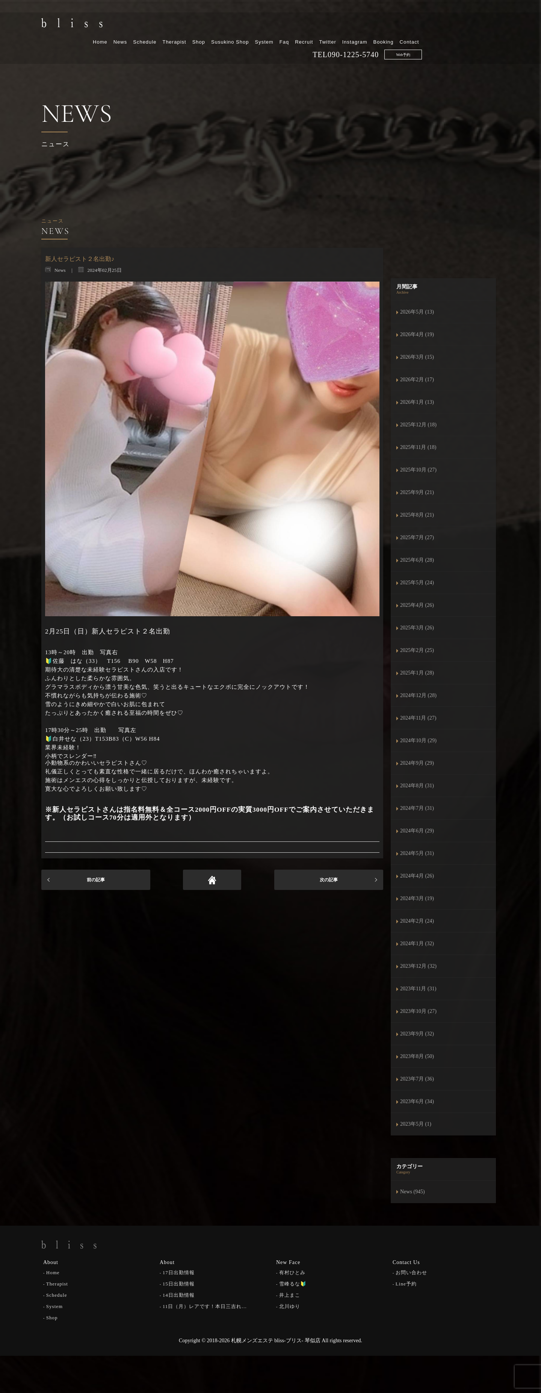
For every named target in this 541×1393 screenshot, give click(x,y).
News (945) (412, 1191)
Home (178, 25)
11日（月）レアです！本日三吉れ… (205, 1305)
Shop (276, 25)
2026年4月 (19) (417, 334)
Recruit (382, 25)
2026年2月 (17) (417, 379)
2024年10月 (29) (418, 740)
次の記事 (329, 879)
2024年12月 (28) (418, 695)
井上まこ (289, 1294)
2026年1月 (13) (417, 402)
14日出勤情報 (179, 1294)
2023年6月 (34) (417, 1101)
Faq (361, 25)
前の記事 (96, 879)
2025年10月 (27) (418, 470)
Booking (461, 25)
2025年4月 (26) (417, 605)
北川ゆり (289, 1305)
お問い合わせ (411, 1272)
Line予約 (406, 1283)
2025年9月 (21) (417, 492)
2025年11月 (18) (418, 447)
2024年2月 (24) (417, 921)
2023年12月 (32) (418, 966)
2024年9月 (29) (417, 763)
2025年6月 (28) (417, 560)
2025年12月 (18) (418, 424)
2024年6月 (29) (417, 831)
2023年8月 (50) (417, 1056)
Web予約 (481, 38)
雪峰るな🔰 (293, 1283)
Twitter (405, 25)
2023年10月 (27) (418, 1011)
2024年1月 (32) (417, 943)
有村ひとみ (292, 1272)
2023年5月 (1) (415, 1124)
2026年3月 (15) (417, 357)
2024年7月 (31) (417, 808)
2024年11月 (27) (418, 718)
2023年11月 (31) (418, 988)
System (341, 25)
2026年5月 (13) (417, 312)
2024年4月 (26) (417, 876)
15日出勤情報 (179, 1283)
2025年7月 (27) (417, 537)
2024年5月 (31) (417, 853)
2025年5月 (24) (417, 582)
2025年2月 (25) (417, 650)
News (198, 25)
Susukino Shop (307, 25)
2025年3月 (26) (417, 628)
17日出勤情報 (179, 1272)
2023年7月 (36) (417, 1079)
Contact (487, 25)
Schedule (222, 25)
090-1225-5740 (430, 38)
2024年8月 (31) (417, 785)
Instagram (432, 25)
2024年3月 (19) (417, 898)
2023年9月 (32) (417, 1034)
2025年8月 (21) (417, 515)
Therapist (252, 25)
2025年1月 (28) (417, 673)
